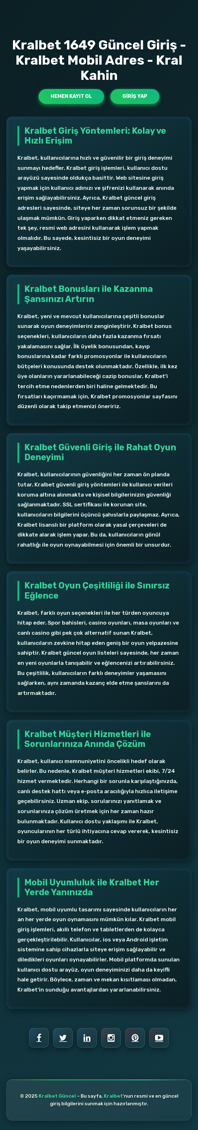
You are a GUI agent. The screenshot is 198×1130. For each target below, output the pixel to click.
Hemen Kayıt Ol (71, 96)
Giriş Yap (134, 96)
